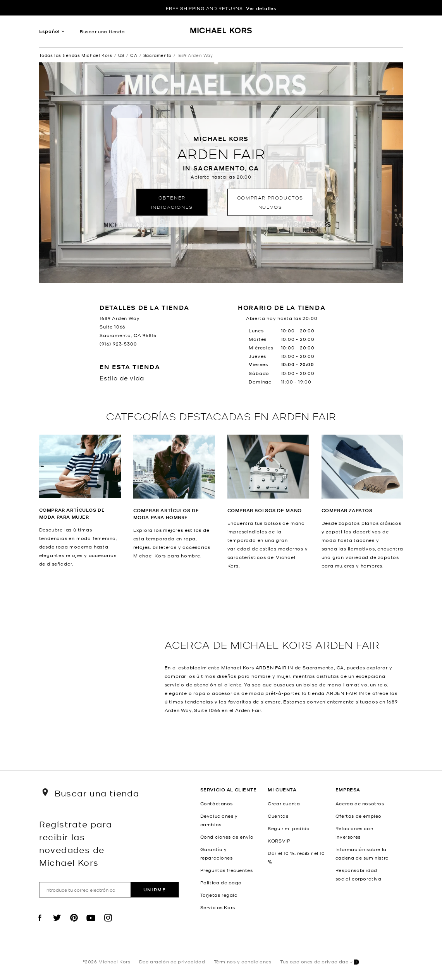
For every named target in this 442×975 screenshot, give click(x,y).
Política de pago (221, 882)
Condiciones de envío (227, 837)
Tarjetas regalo (219, 895)
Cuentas (278, 816)
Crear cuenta (284, 803)
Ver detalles (261, 8)
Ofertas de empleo (358, 816)
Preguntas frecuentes (226, 870)
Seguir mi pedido (289, 828)
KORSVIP (279, 840)
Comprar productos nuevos (270, 202)
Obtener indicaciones (172, 202)
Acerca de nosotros (359, 803)
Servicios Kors (217, 907)
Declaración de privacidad (172, 961)
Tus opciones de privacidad (319, 962)
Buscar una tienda (102, 31)
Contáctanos (216, 803)
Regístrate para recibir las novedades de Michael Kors (75, 843)
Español (49, 31)
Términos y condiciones (243, 961)
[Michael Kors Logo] (221, 33)
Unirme (154, 889)
